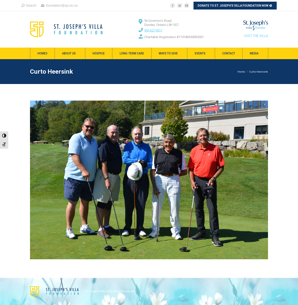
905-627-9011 (153, 30)
